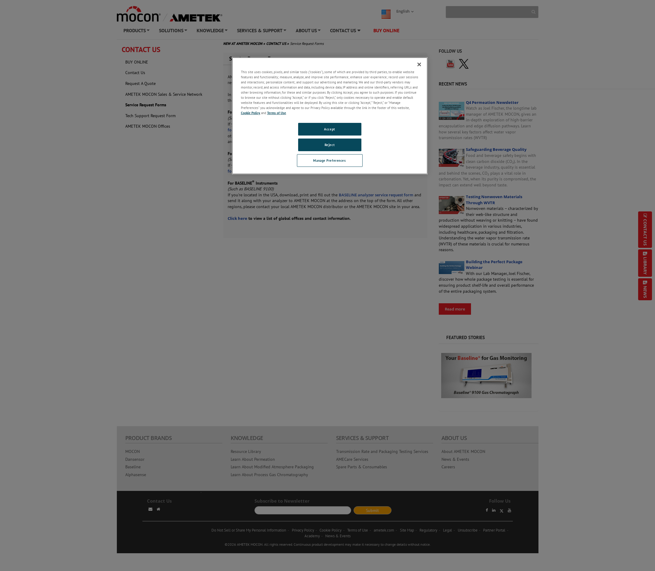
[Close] (419, 64)
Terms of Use (276, 113)
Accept (329, 129)
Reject (330, 144)
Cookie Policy (250, 113)
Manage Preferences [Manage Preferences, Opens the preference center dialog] (329, 160)
